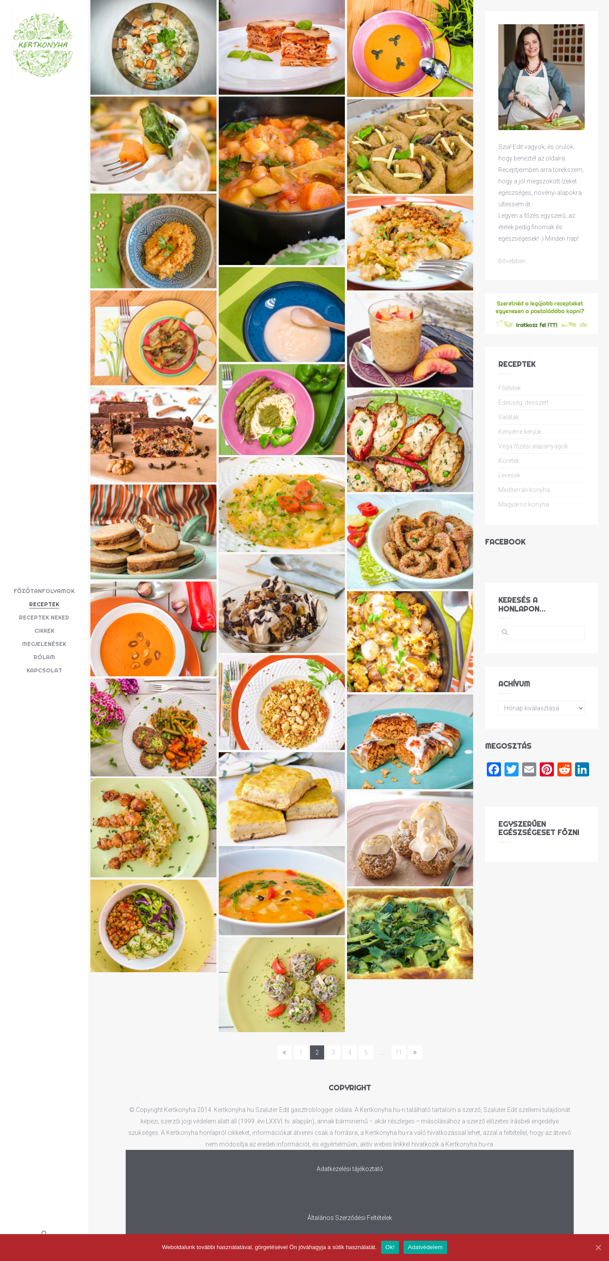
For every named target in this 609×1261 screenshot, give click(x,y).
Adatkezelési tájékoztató (350, 1168)
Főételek (509, 388)
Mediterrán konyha (524, 489)
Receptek (44, 604)
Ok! (390, 1247)
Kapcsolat (44, 670)
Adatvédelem (425, 1247)
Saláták (508, 417)
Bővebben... (514, 261)
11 (398, 1052)
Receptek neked (44, 617)
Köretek (508, 460)
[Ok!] (598, 1247)
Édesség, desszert (523, 402)
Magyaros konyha (523, 504)
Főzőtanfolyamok (44, 590)
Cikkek (44, 630)
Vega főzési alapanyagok (533, 446)
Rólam (44, 656)
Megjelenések (44, 643)
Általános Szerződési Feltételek (349, 1217)
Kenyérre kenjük (520, 431)
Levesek (509, 475)
